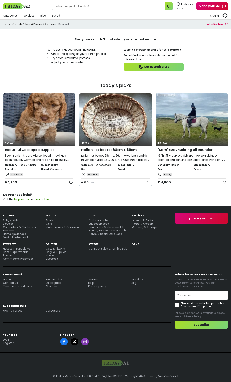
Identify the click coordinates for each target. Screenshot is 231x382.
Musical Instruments (16, 237)
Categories (10, 16)
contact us (42, 199)
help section (22, 199)
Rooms (7, 255)
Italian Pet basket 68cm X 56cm (109, 149)
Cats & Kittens (55, 248)
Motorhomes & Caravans (62, 227)
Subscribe (201, 325)
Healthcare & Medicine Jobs (107, 227)
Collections (53, 311)
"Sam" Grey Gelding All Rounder (185, 149)
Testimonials (54, 279)
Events (94, 243)
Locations (137, 279)
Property (9, 243)
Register (8, 343)
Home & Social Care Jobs (105, 234)
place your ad (212, 6)
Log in (7, 340)
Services (29, 16)
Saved (56, 16)
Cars (49, 223)
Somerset (50, 24)
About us (51, 286)
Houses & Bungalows (16, 248)
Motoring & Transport (146, 227)
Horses (50, 255)
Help (91, 283)
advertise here (217, 24)
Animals (17, 24)
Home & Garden (142, 223)
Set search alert (153, 67)
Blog (43, 16)
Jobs (92, 215)
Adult (135, 243)
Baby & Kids (10, 220)
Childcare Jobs (98, 220)
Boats (49, 220)
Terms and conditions (17, 286)
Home (6, 24)
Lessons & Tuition (143, 220)
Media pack (53, 283)
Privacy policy (97, 286)
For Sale (8, 215)
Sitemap (93, 279)
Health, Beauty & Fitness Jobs (108, 230)
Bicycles (8, 223)
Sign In (214, 16)
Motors (51, 215)
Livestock (52, 258)
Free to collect (12, 311)
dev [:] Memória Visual (163, 376)
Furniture (9, 230)
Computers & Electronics (19, 227)
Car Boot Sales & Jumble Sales (108, 248)
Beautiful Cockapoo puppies (29, 149)
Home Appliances (14, 234)
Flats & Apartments (15, 252)
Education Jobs (99, 223)
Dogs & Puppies (33, 24)
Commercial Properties (18, 258)
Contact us (10, 283)
